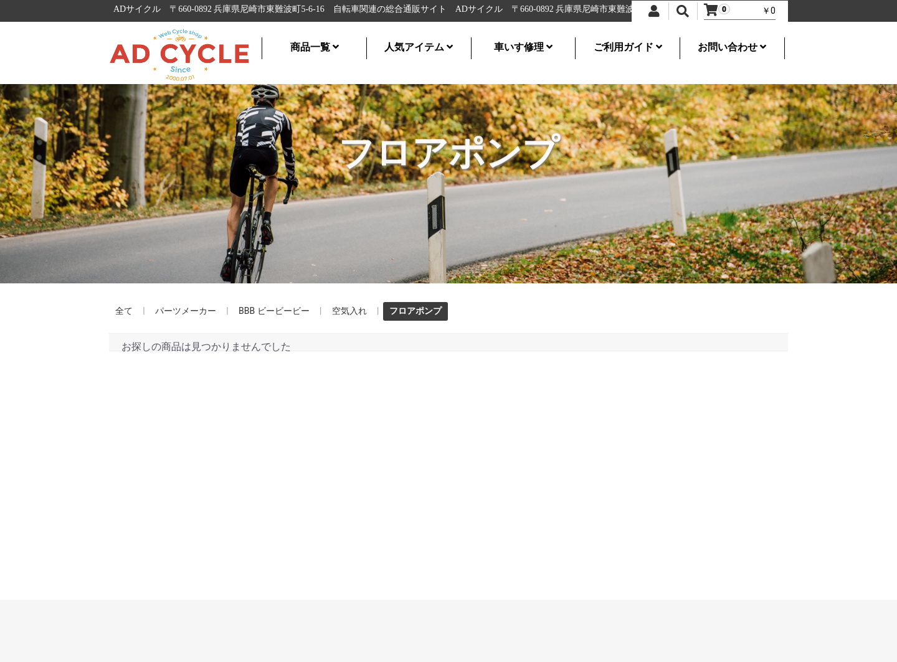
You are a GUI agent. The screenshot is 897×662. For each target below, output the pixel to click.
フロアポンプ (415, 311)
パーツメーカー (185, 311)
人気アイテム (418, 47)
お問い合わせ (732, 47)
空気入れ (349, 311)
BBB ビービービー (274, 311)
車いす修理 (523, 47)
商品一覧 (314, 47)
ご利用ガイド (628, 47)
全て (124, 311)
